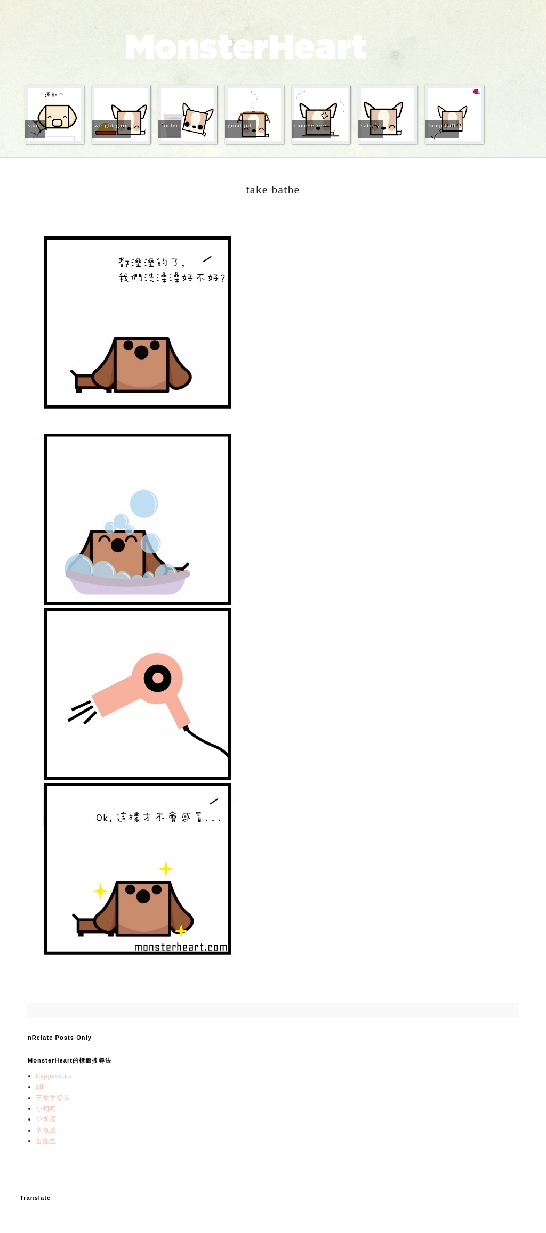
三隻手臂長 (53, 1097)
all (40, 1086)
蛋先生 (46, 1141)
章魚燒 (46, 1130)
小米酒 (46, 1119)
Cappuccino (54, 1076)
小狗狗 (46, 1108)
